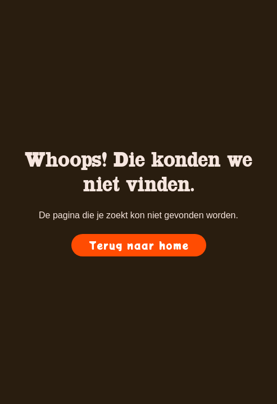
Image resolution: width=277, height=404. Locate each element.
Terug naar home (139, 245)
